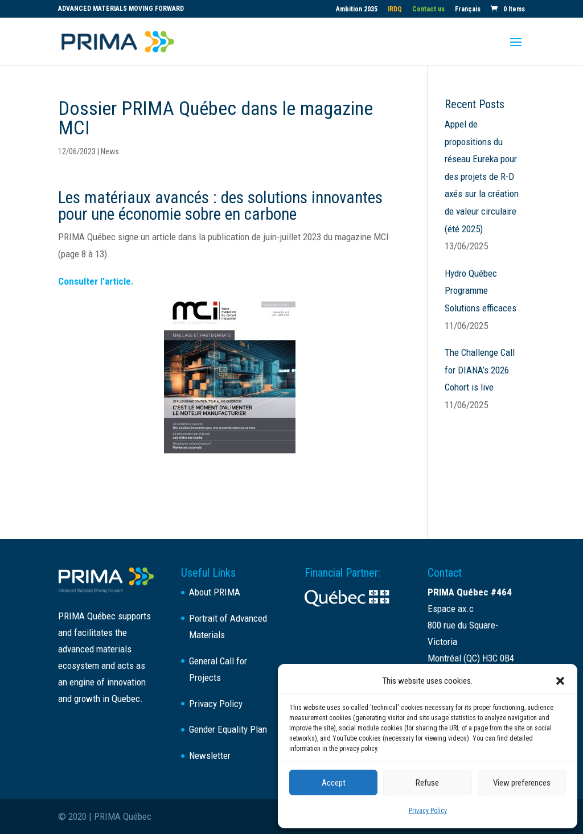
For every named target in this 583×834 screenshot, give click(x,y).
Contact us (428, 9)
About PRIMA (214, 592)
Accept (334, 783)
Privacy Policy (428, 811)
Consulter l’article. (96, 281)
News (110, 151)
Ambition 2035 (356, 9)
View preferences (522, 783)
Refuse (427, 783)
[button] (560, 681)
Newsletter (210, 755)
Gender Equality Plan (228, 729)
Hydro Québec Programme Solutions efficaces (480, 291)
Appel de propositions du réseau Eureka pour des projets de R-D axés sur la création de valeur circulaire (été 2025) (482, 176)
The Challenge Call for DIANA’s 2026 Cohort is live (480, 370)
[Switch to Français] (468, 12)
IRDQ (395, 9)
